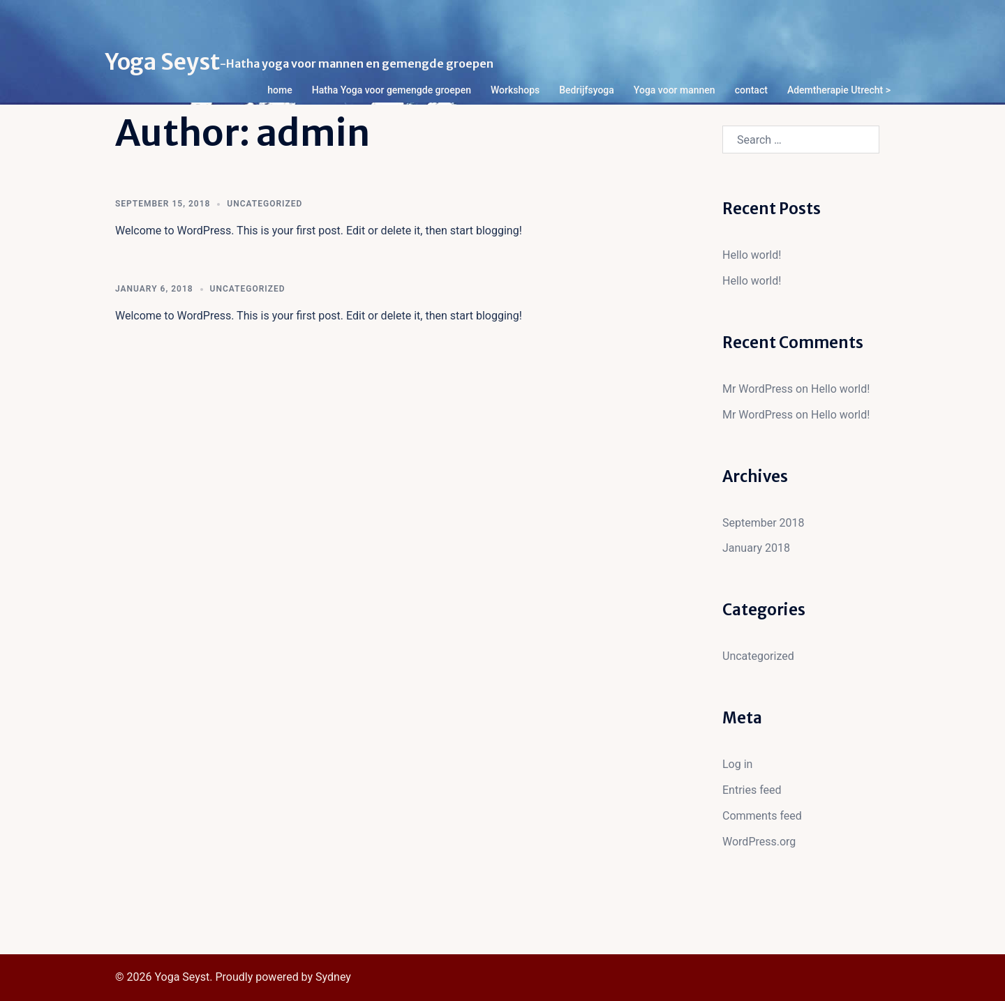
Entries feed (752, 790)
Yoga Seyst (162, 62)
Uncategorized (264, 204)
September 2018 (763, 522)
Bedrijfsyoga (586, 90)
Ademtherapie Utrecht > (839, 90)
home (279, 90)
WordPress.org (759, 841)
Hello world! (751, 255)
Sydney (333, 977)
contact (751, 90)
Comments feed (762, 815)
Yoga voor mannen (674, 90)
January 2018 (756, 548)
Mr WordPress (757, 389)
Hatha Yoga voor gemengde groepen (391, 90)
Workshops (515, 90)
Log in (737, 764)
